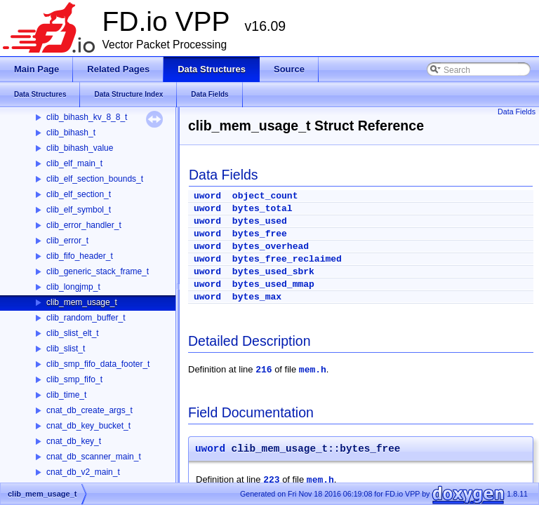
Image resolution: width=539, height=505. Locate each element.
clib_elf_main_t (74, 163)
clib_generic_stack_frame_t (97, 271)
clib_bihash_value (79, 148)
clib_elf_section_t (78, 194)
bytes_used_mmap (273, 284)
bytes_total (262, 208)
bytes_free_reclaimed (287, 259)
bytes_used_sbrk (273, 272)
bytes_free (259, 234)
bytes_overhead (270, 246)
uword (207, 196)
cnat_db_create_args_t (89, 410)
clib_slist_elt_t (72, 333)
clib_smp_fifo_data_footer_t (97, 364)
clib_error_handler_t (83, 225)
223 (271, 480)
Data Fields (516, 111)
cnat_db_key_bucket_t (88, 426)
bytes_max (256, 297)
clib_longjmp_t (73, 287)
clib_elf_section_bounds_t (94, 179)
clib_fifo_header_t (79, 256)
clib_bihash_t (70, 132)
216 (263, 370)
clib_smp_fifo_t (74, 379)
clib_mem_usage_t (81, 302)
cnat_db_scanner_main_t (93, 457)
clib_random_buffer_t (86, 318)
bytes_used (259, 221)
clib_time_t (66, 395)
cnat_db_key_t (73, 441)
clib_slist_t (65, 349)
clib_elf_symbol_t (78, 210)
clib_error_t (67, 240)
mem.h (312, 370)
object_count (265, 196)
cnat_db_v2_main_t (83, 472)
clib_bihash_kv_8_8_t (86, 117)
